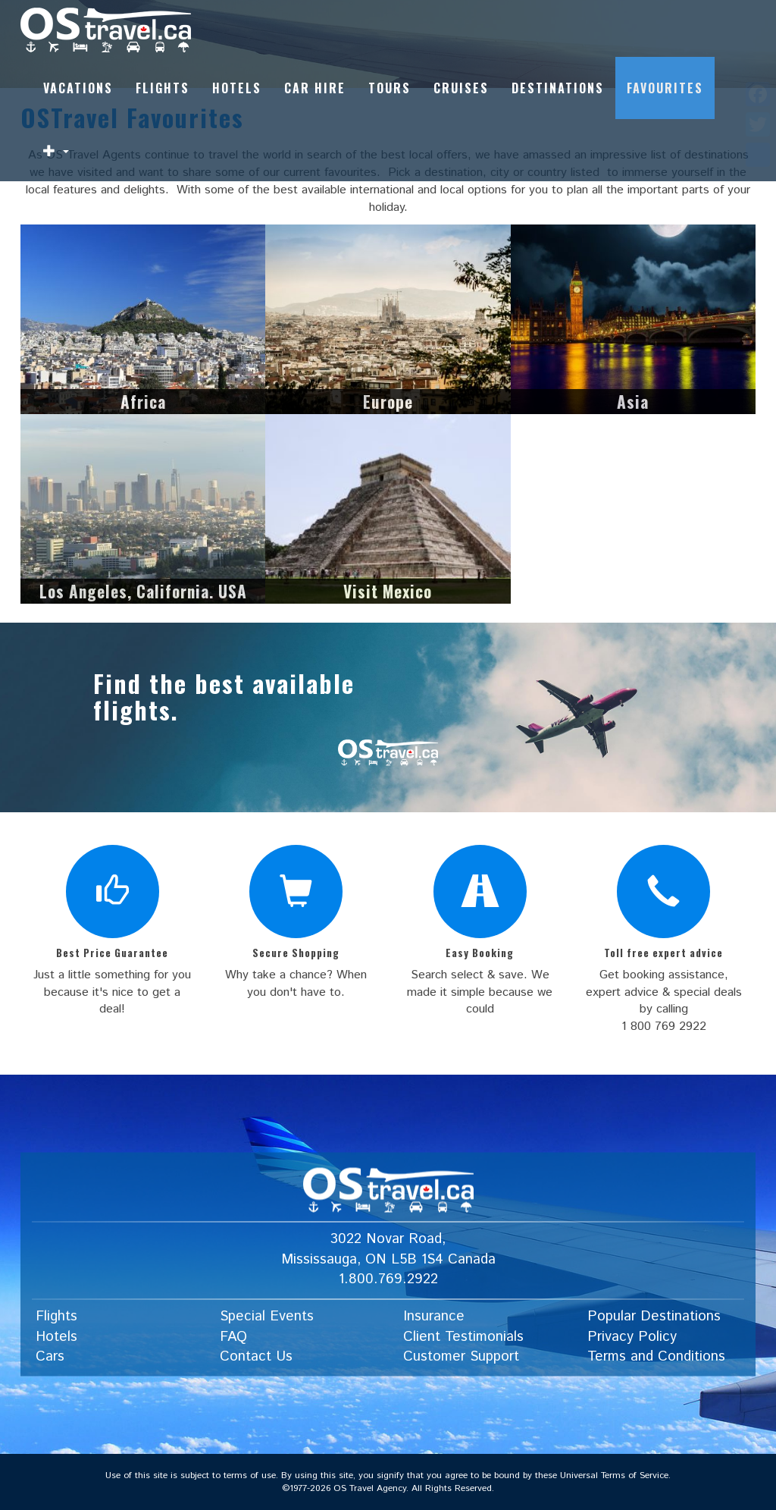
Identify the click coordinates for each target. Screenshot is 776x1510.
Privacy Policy (632, 1336)
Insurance (434, 1317)
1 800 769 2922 (663, 1026)
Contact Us (256, 1357)
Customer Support (461, 1357)
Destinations (558, 88)
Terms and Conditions (656, 1357)
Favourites (665, 88)
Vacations (78, 88)
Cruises (461, 88)
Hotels (236, 88)
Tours (389, 88)
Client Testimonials (463, 1336)
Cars (50, 1357)
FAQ (233, 1336)
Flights (162, 88)
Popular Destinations (654, 1317)
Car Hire (315, 88)
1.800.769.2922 (388, 1280)
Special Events (267, 1317)
